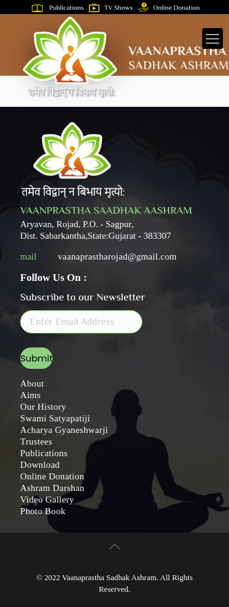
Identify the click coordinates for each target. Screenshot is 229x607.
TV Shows (113, 8)
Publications (60, 8)
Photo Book (42, 511)
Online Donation (171, 8)
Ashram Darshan (52, 488)
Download (40, 465)
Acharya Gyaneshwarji (64, 430)
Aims (30, 395)
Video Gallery (47, 499)
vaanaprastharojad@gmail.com (117, 256)
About (32, 383)
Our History (43, 407)
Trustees (36, 441)
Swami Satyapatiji (55, 418)
